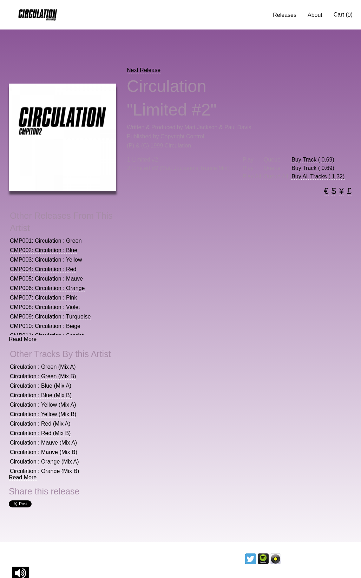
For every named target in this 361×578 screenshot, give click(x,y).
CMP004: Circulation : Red (43, 269)
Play (248, 160)
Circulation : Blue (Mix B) (41, 395)
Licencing (299, 558)
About (315, 15)
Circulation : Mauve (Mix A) (43, 443)
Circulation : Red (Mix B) (40, 433)
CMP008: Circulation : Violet (45, 307)
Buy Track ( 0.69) (312, 160)
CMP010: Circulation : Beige (45, 326)
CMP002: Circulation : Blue (43, 250)
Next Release (143, 70)
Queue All (276, 176)
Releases (284, 15)
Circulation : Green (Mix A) (43, 367)
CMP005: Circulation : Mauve (46, 279)
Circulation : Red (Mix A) (40, 424)
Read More (23, 339)
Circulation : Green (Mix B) (43, 376)
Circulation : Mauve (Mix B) (43, 452)
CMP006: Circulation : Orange (47, 288)
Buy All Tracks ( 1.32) (317, 176)
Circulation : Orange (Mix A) (44, 462)
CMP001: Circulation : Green (46, 241)
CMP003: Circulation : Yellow (46, 260)
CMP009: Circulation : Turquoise (50, 317)
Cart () (343, 15)
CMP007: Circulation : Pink (43, 298)
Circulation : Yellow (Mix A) (43, 405)
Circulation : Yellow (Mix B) (43, 414)
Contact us (337, 558)
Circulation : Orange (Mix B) (44, 471)
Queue (272, 160)
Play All (252, 176)
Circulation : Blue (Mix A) (40, 386)
